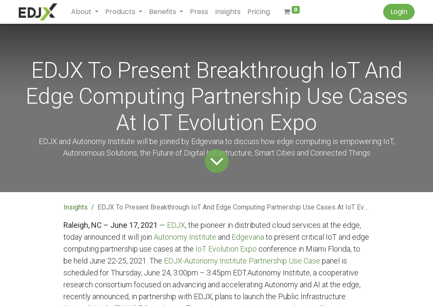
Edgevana (248, 236)
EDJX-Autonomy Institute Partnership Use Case (242, 260)
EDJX (176, 225)
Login (399, 12)
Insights (75, 207)
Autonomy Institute (185, 236)
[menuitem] (199, 11)
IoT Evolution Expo (226, 248)
